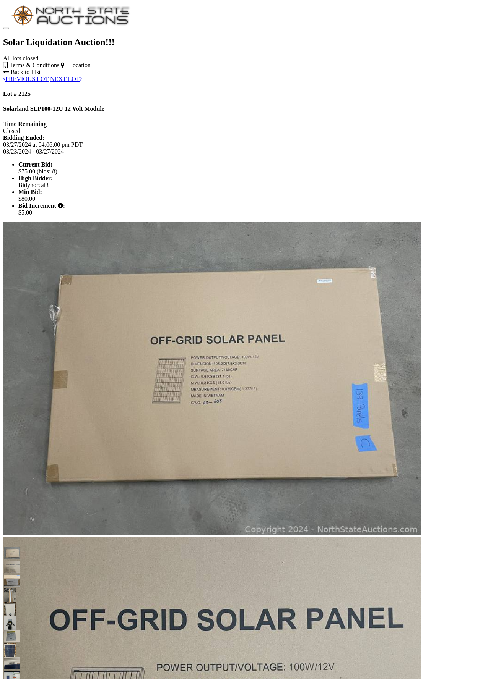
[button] (10, 553)
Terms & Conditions (31, 65)
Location (76, 65)
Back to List (22, 72)
